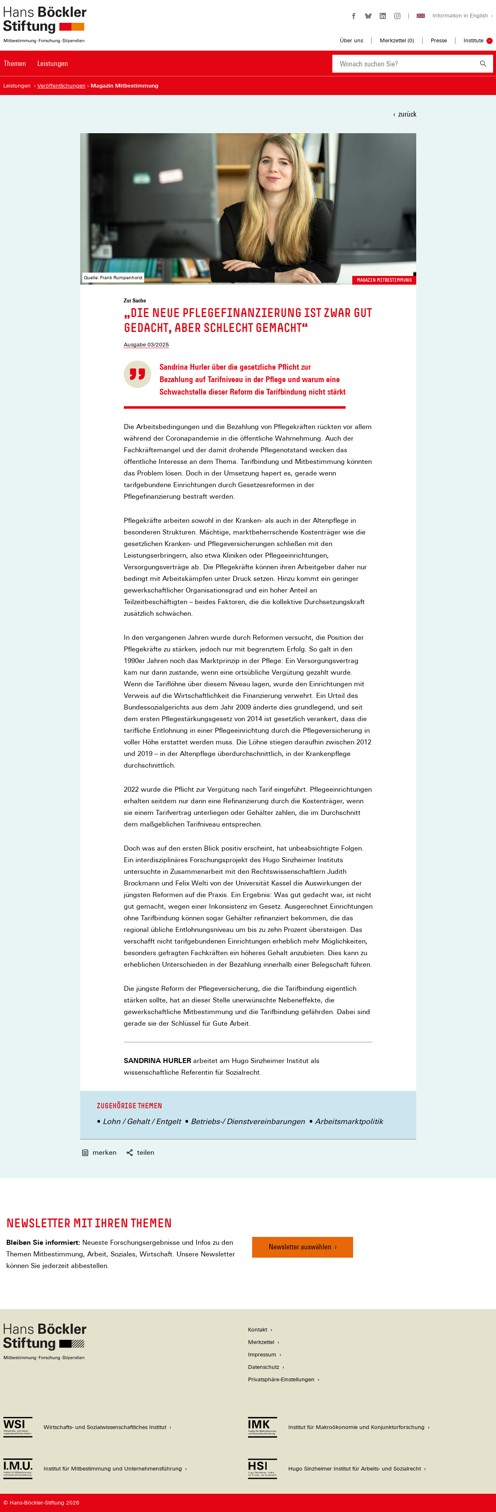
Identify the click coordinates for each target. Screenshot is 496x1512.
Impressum (262, 1354)
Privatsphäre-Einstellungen (281, 1379)
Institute (474, 40)
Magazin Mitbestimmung (384, 280)
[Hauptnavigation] (36, 63)
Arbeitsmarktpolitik (349, 1121)
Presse (439, 40)
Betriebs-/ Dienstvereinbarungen (248, 1121)
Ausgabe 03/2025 (146, 344)
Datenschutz (263, 1367)
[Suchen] (483, 64)
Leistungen (52, 63)
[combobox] (403, 64)
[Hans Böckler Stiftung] (44, 1358)
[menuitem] (15, 69)
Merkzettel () (397, 40)
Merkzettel (261, 1342)
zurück (407, 114)
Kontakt (257, 1330)
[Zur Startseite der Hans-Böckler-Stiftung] (44, 39)
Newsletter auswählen (300, 1246)
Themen (15, 63)
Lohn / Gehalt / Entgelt (142, 1121)
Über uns (351, 40)
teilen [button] (140, 1152)
